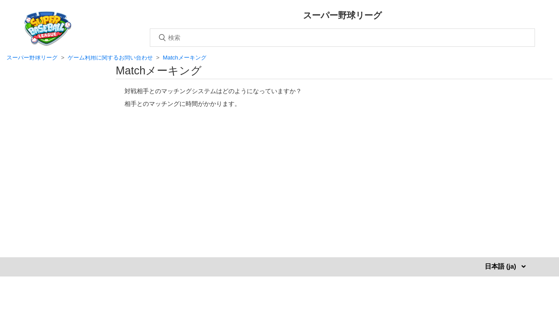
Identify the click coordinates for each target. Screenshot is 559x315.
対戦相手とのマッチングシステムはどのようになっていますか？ (213, 91)
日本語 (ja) (501, 266)
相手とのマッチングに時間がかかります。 (182, 103)
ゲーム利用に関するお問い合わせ (110, 57)
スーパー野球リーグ (32, 57)
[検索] (342, 37)
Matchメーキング (185, 57)
